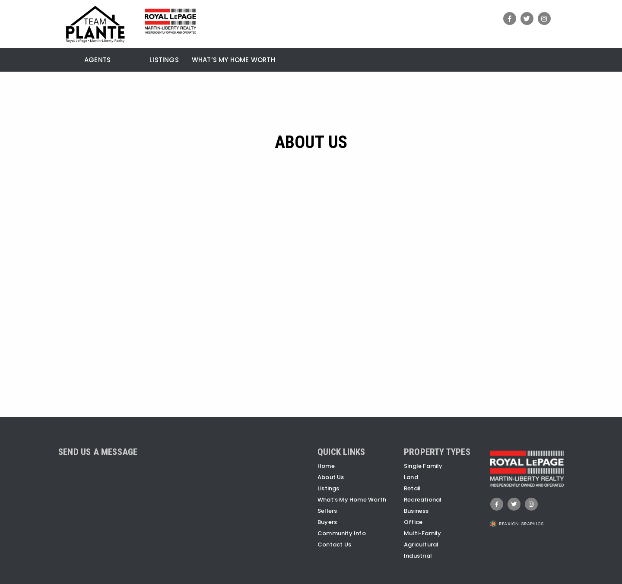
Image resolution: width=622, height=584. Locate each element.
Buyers (327, 522)
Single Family (423, 466)
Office (413, 522)
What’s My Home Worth (233, 60)
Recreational (422, 500)
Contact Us (334, 544)
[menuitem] (64, 59)
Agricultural (421, 544)
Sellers (327, 511)
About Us (330, 477)
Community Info (341, 533)
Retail (412, 488)
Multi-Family (422, 533)
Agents (97, 60)
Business (416, 511)
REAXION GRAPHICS (521, 524)
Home (326, 466)
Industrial (418, 556)
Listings (164, 60)
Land (411, 477)
